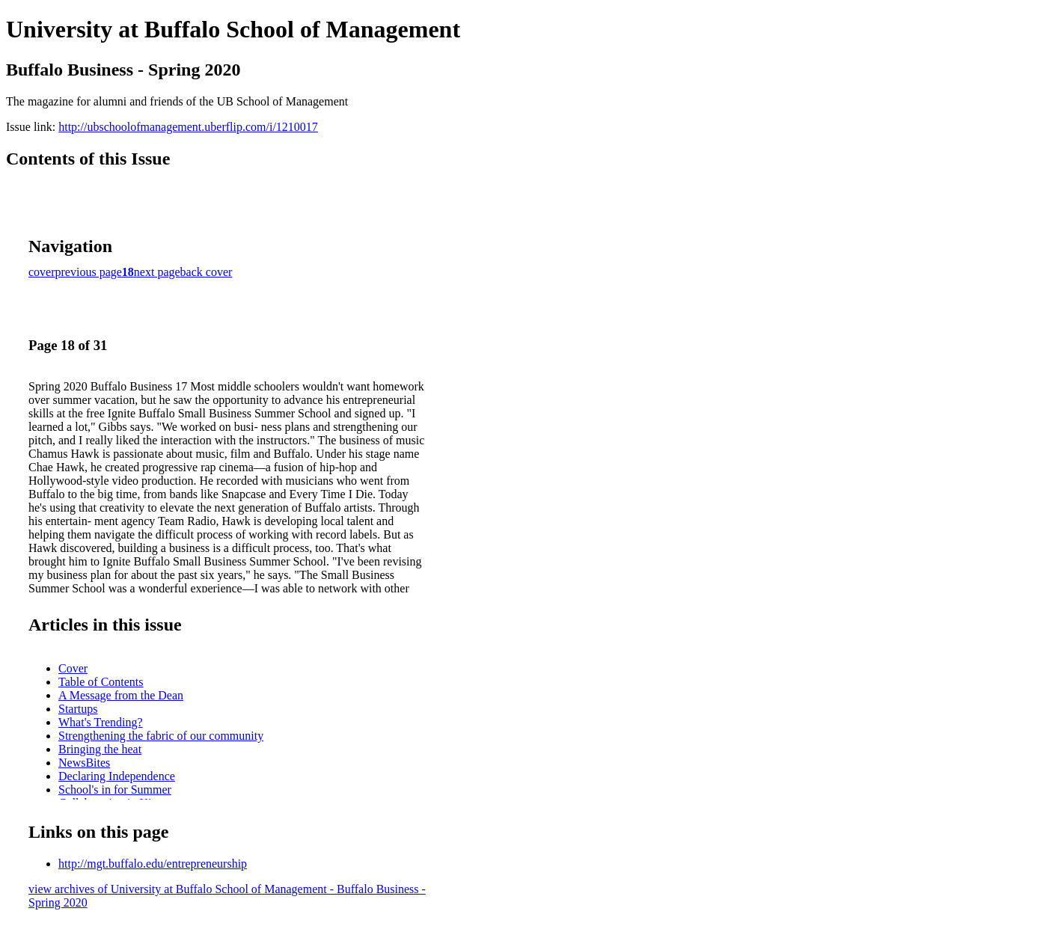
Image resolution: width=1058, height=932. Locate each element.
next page (157, 272)
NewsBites (84, 762)
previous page (88, 272)
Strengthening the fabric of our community (160, 735)
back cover (206, 272)
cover (41, 272)
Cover (73, 668)
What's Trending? (100, 722)
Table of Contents (101, 681)
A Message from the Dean (120, 695)
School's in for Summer (114, 789)
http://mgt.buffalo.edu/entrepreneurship (152, 863)
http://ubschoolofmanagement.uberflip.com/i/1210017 (188, 126)
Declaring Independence (116, 776)
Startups (77, 708)
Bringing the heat (99, 749)
